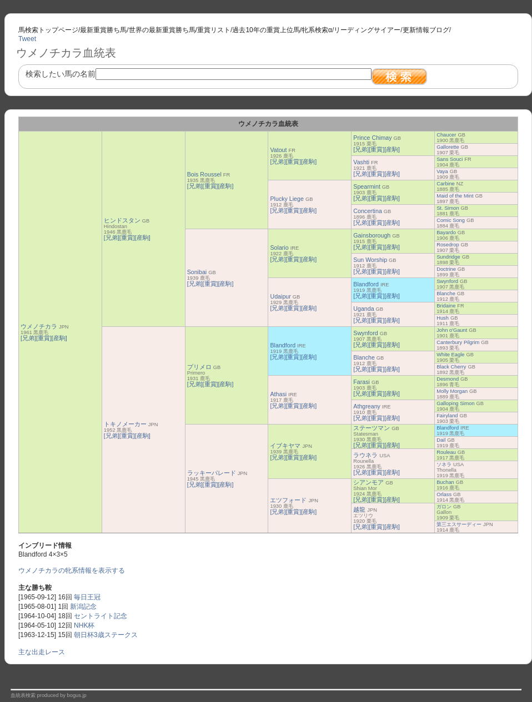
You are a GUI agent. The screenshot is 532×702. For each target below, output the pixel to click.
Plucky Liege (286, 198)
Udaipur (280, 296)
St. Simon (447, 208)
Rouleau (446, 452)
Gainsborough (371, 235)
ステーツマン (371, 428)
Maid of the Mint (454, 196)
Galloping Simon (455, 403)
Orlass (443, 494)
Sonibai (197, 272)
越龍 (359, 509)
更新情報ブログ (426, 30)
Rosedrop (447, 245)
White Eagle (450, 354)
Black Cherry (451, 367)
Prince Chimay (372, 137)
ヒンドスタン (122, 220)
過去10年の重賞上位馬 (265, 30)
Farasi (361, 381)
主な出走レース (41, 652)
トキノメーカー (125, 424)
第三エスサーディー (458, 524)
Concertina (367, 211)
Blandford (366, 284)
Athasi (278, 394)
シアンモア (368, 482)
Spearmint (366, 186)
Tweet (27, 39)
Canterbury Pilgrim (457, 342)
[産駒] (59, 338)
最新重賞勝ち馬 (103, 30)
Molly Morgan (452, 391)
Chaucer (446, 135)
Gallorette (447, 147)
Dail (440, 440)
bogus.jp (77, 695)
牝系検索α (317, 30)
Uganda (363, 308)
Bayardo (446, 232)
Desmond (447, 379)
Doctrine (446, 269)
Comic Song (450, 220)
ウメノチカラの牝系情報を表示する (71, 570)
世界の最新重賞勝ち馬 (162, 30)
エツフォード (288, 500)
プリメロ (199, 366)
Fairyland (447, 415)
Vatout (278, 150)
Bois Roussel (204, 174)
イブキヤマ (285, 445)
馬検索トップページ (48, 30)
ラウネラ (365, 455)
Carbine (445, 183)
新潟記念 (83, 606)
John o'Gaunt (451, 330)
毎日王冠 (87, 597)
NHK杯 (84, 625)
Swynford (447, 281)
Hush (442, 318)
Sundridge (448, 257)
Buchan (445, 482)
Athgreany (366, 406)
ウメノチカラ (39, 326)
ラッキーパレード (211, 472)
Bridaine (445, 306)
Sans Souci (449, 159)
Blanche (445, 293)
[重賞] (44, 338)
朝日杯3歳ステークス (106, 635)
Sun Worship (370, 259)
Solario (279, 247)
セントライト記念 (100, 616)
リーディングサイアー (367, 30)
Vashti (361, 162)
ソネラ (443, 464)
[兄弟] (28, 338)
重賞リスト (213, 30)
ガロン (443, 506)
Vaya (442, 171)
